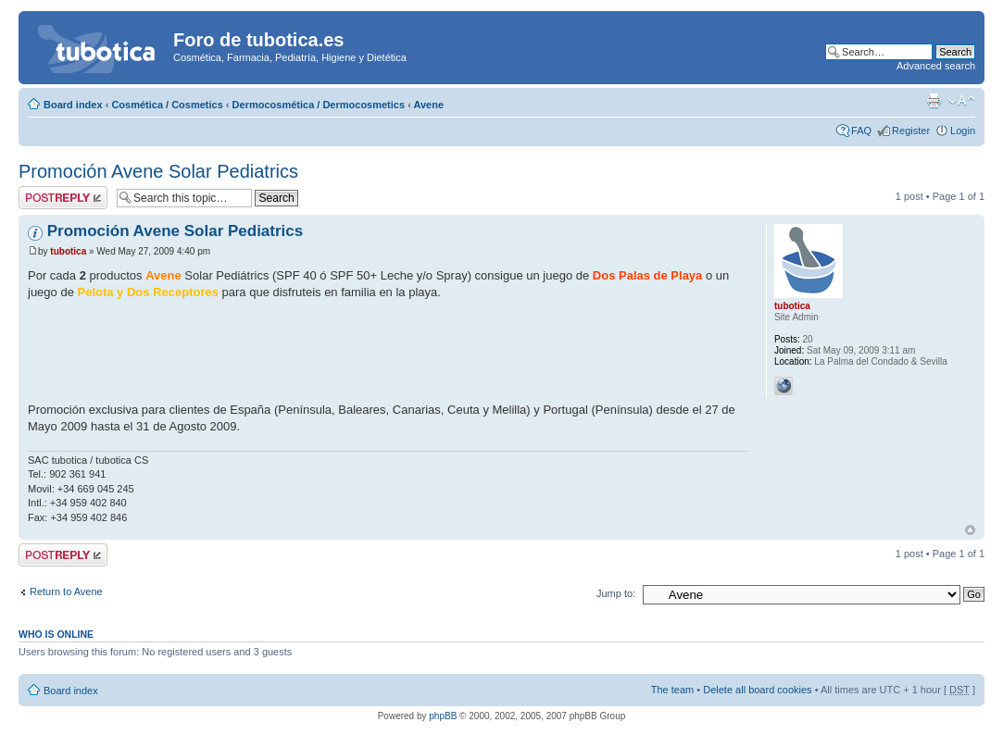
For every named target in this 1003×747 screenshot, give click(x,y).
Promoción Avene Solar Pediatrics (158, 171)
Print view (933, 101)
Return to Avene (66, 591)
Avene (428, 104)
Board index (73, 104)
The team (672, 689)
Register (911, 130)
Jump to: (615, 593)
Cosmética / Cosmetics (166, 104)
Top (970, 530)
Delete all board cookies (757, 689)
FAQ (861, 130)
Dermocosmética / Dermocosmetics (318, 104)
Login (962, 130)
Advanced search (935, 65)
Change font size (961, 101)
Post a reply (63, 197)
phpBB (443, 716)
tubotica (68, 251)
